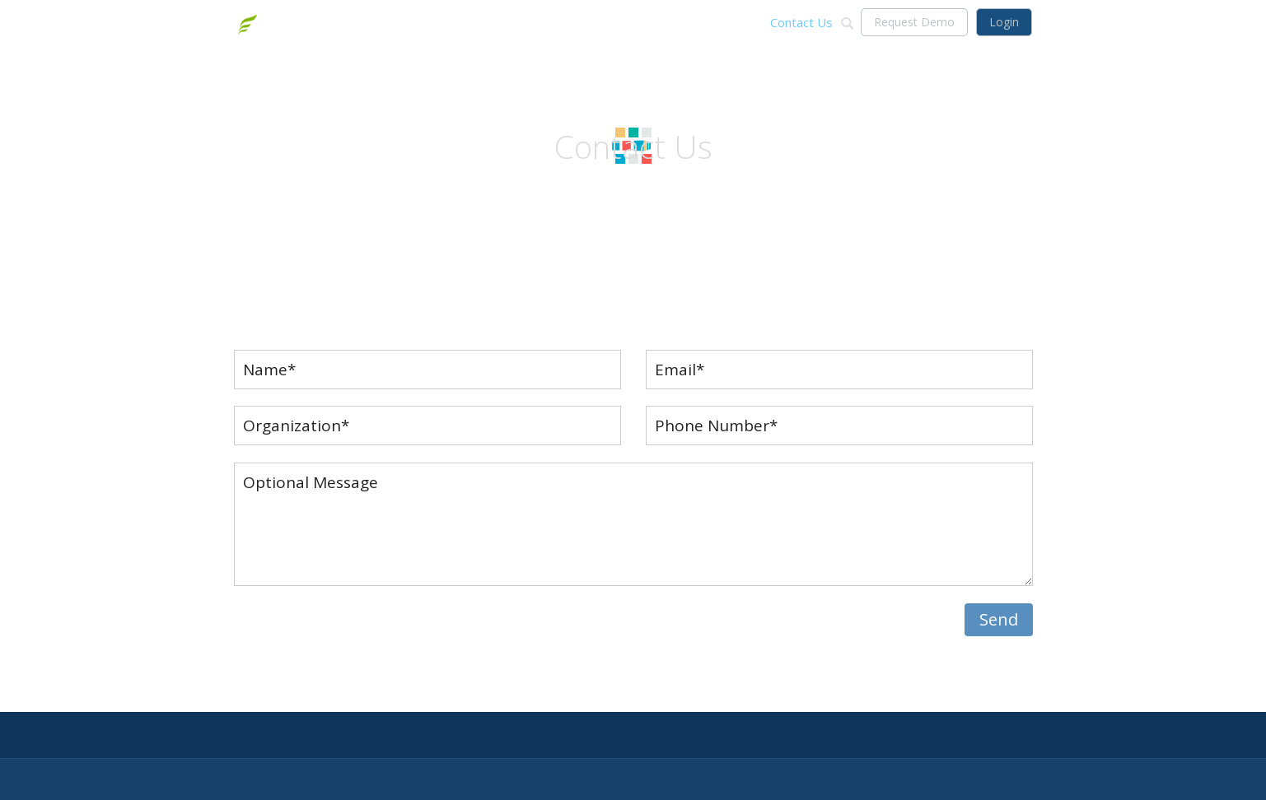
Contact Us (801, 22)
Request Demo (914, 22)
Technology (721, 22)
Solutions (645, 22)
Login (1004, 22)
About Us (577, 22)
